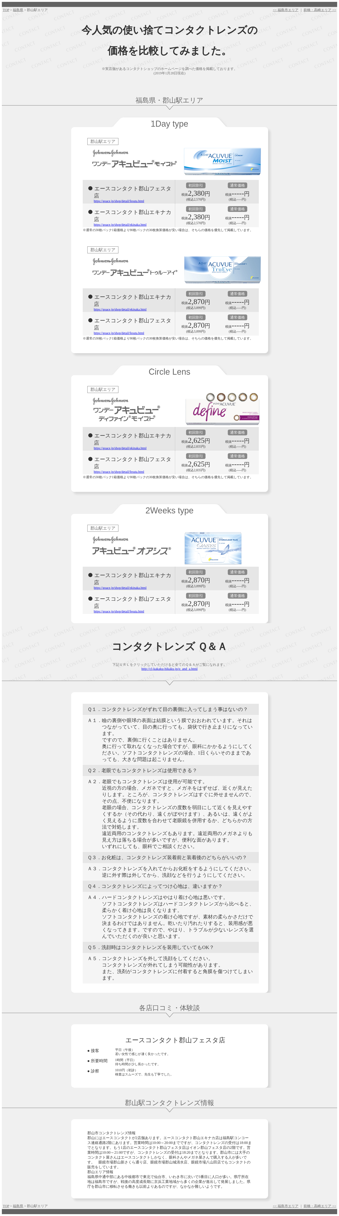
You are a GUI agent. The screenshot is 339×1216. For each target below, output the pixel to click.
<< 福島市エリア (285, 10)
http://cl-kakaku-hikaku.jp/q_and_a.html (169, 669)
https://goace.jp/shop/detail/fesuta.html (119, 201)
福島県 (18, 10)
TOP (6, 10)
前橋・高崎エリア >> (320, 10)
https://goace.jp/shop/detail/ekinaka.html (120, 224)
